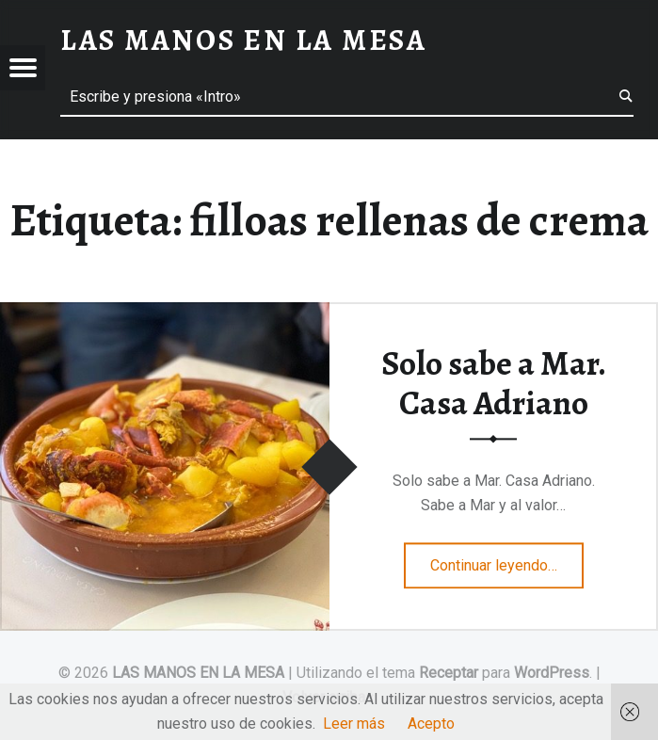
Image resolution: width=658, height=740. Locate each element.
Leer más (354, 723)
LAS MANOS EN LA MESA (198, 673)
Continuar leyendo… (507, 559)
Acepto (431, 723)
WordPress (551, 673)
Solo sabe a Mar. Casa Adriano (493, 383)
